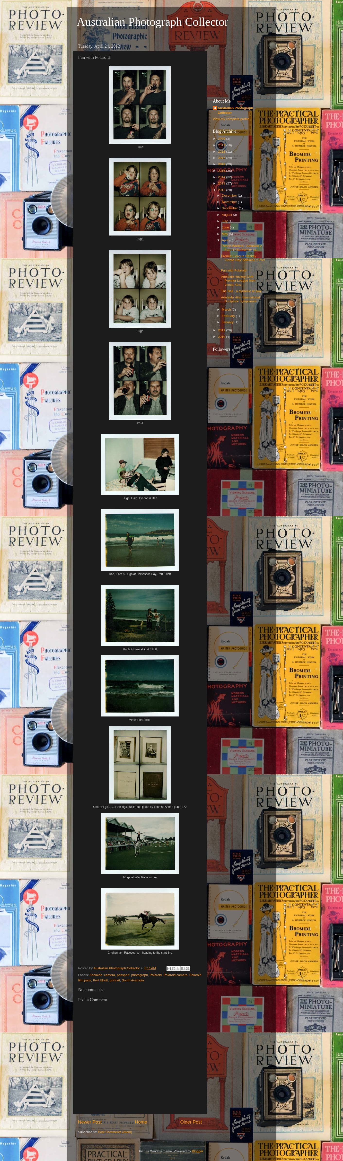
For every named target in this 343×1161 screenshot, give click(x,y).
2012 (222, 190)
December (230, 195)
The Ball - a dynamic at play (241, 291)
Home (141, 1122)
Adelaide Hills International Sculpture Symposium (240, 299)
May (225, 234)
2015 (222, 171)
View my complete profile (231, 119)
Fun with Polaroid (233, 270)
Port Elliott (100, 980)
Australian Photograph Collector (153, 21)
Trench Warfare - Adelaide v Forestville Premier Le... (241, 248)
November (230, 202)
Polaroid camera (175, 975)
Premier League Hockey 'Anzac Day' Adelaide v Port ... (243, 260)
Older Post (191, 1122)
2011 (222, 330)
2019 (222, 145)
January (228, 322)
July (225, 221)
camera (109, 975)
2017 (222, 158)
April (225, 240)
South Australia (133, 980)
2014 (222, 177)
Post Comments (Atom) (115, 1132)
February (229, 316)
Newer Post (90, 1122)
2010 (222, 337)
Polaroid (156, 975)
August (227, 215)
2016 (222, 164)
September (230, 208)
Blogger (197, 1151)
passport (123, 975)
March (227, 309)
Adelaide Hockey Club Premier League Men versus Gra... (238, 280)
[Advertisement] (237, 66)
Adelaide (95, 975)
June (226, 227)
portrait (115, 980)
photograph (139, 975)
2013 (222, 183)
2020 (222, 138)
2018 (222, 151)
